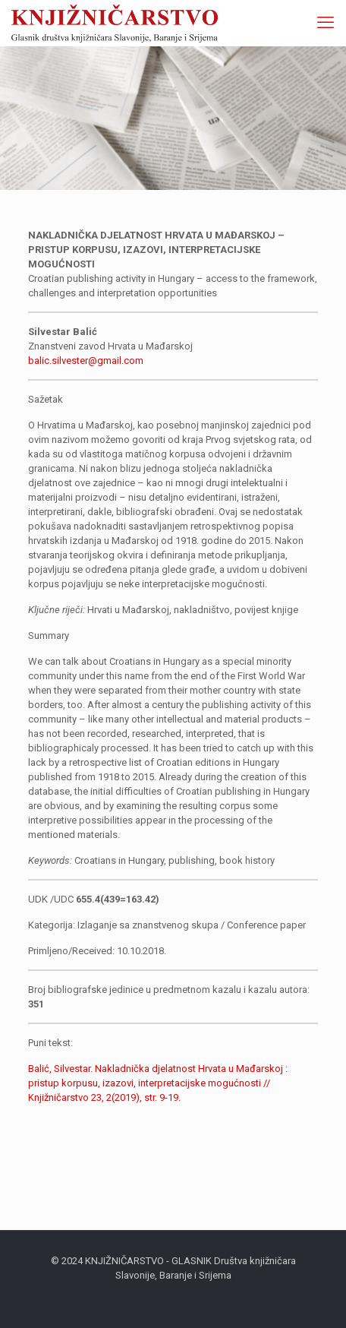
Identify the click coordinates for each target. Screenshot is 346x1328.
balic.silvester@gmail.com (85, 360)
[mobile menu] (325, 23)
